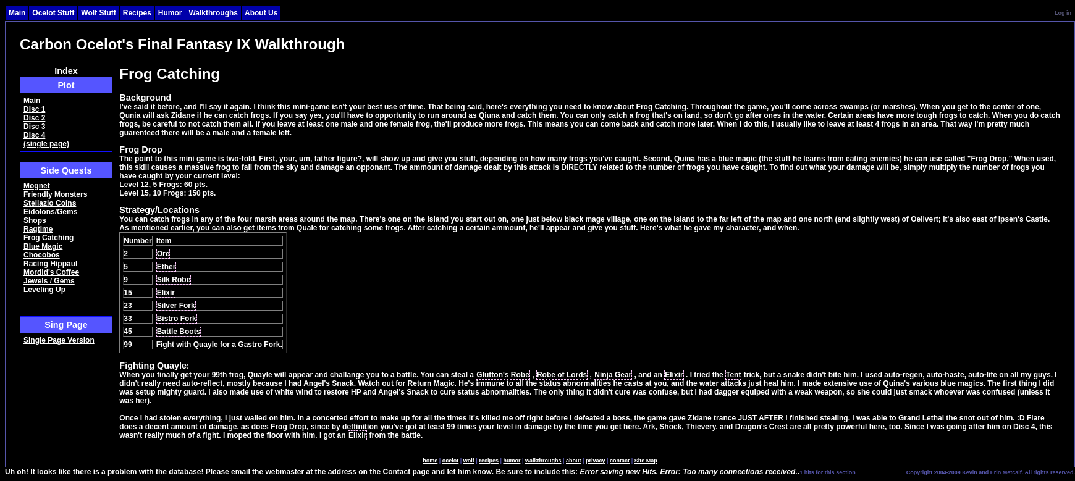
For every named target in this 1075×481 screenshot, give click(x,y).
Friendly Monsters (55, 194)
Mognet (36, 186)
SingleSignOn (880, 471)
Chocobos (41, 255)
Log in (1063, 13)
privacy (595, 461)
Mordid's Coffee (51, 272)
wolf (468, 461)
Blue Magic (42, 246)
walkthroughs (543, 461)
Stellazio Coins (49, 203)
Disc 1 (34, 109)
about (573, 461)
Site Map (645, 461)
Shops (34, 220)
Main (31, 100)
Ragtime (38, 229)
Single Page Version (59, 340)
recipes (489, 461)
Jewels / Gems (49, 281)
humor (511, 461)
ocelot (450, 461)
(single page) (46, 144)
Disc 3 (34, 126)
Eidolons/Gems (50, 211)
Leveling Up (44, 289)
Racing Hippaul (50, 263)
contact (620, 461)
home (430, 461)
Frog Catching (48, 237)
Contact (397, 471)
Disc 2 (34, 118)
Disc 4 (34, 135)
